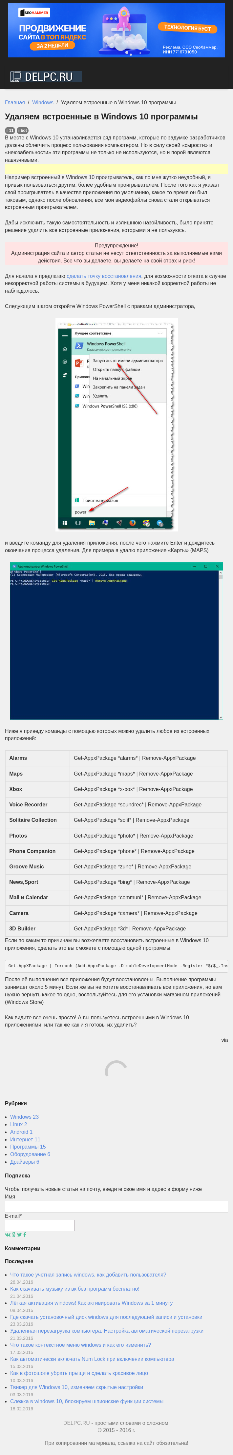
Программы (28, 1147)
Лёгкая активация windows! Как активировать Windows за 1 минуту (91, 1303)
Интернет (25, 1139)
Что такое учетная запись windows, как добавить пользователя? (88, 1275)
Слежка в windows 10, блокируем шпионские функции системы (86, 1401)
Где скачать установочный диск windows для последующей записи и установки (106, 1317)
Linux (18, 1124)
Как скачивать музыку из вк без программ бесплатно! (74, 1289)
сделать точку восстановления (104, 276)
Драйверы (24, 1162)
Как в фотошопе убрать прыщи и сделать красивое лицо (79, 1373)
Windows (24, 1117)
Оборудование (30, 1154)
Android (21, 1132)
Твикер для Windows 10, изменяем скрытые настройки (76, 1387)
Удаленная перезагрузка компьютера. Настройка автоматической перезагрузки (106, 1331)
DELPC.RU (76, 1423)
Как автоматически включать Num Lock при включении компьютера (92, 1359)
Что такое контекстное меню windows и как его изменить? (80, 1345)
